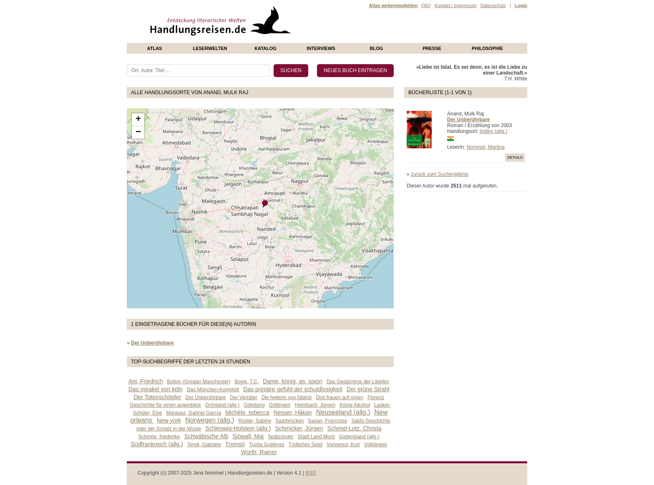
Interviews (321, 48)
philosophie (487, 48)
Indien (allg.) (493, 131)
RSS (310, 473)
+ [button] (138, 119)
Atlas (154, 48)
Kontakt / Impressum (456, 5)
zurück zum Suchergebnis (439, 174)
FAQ (425, 5)
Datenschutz (493, 5)
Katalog (265, 48)
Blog (376, 48)
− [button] (138, 132)
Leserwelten (210, 48)
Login (521, 5)
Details (515, 157)
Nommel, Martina (486, 147)
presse (432, 48)
